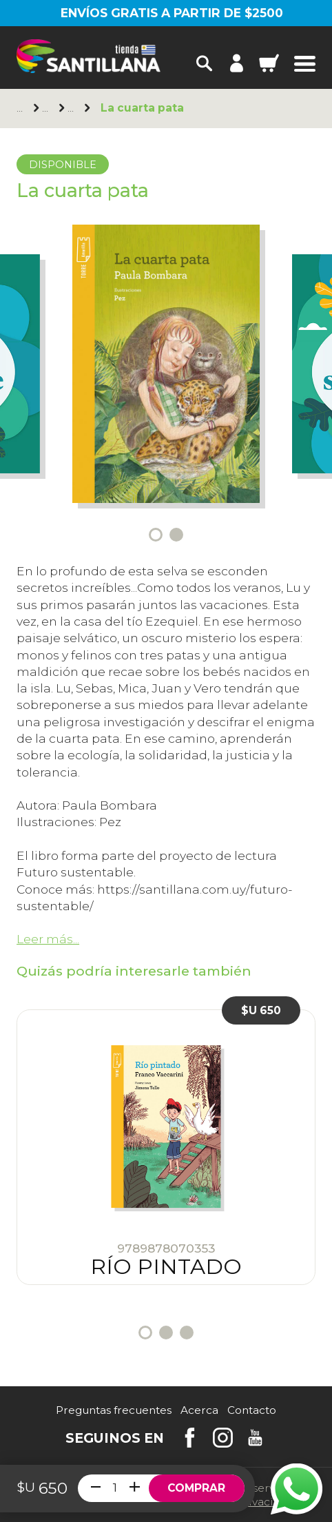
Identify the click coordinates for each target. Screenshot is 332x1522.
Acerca (199, 1410)
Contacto (251, 1410)
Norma (47, 108)
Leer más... (48, 939)
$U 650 (261, 1010)
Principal (22, 108)
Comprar (196, 1487)
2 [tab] (176, 535)
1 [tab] (156, 535)
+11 (73, 108)
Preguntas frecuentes (114, 1410)
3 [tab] (187, 1332)
